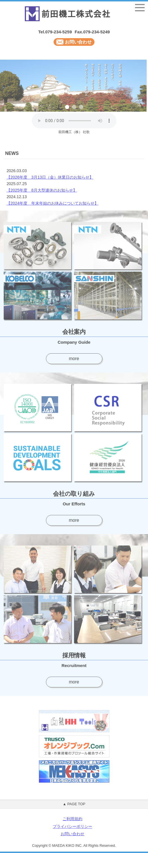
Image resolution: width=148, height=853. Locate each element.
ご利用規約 (72, 819)
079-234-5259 (58, 31)
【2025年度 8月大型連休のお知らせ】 (41, 190)
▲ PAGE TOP (74, 804)
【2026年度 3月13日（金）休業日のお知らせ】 (49, 177)
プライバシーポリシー (72, 826)
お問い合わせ (74, 42)
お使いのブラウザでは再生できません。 (74, 120)
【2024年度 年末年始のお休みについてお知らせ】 (52, 203)
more (74, 358)
